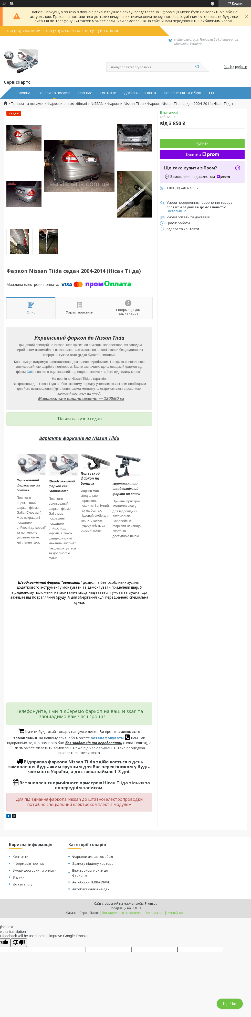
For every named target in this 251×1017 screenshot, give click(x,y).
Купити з (202, 154)
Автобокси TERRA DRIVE (91, 882)
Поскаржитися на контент (121, 913)
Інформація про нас (28, 863)
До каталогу (23, 884)
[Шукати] (197, 67)
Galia (30, 372)
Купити (202, 143)
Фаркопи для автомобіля (92, 856)
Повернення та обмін (182, 93)
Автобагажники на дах (90, 889)
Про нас (85, 93)
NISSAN (96, 103)
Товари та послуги (54, 93)
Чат (230, 1003)
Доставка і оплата (140, 93)
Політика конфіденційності (165, 913)
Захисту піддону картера (92, 863)
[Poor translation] (19, 942)
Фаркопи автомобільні (67, 103)
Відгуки (19, 877)
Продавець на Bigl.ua (125, 908)
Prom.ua (151, 903)
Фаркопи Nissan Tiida (125, 103)
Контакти (108, 93)
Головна (22, 93)
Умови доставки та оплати (35, 870)
